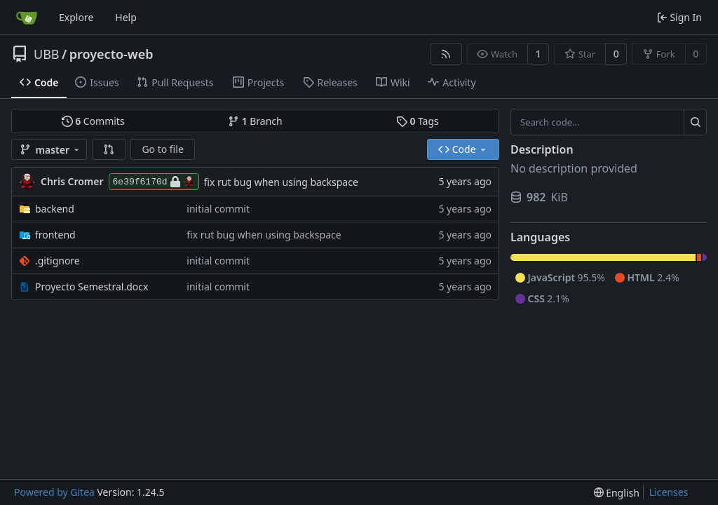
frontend (55, 234)
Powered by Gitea (54, 492)
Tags (417, 121)
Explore (76, 17)
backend (54, 208)
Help (126, 17)
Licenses (669, 492)
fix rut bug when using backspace (281, 182)
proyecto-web (111, 54)
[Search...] (695, 122)
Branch (255, 121)
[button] (109, 149)
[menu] (616, 492)
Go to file (162, 149)
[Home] (26, 17)
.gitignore (57, 260)
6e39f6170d (154, 181)
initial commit (218, 208)
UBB (47, 54)
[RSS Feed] (446, 54)
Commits (93, 121)
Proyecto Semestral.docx (91, 286)
